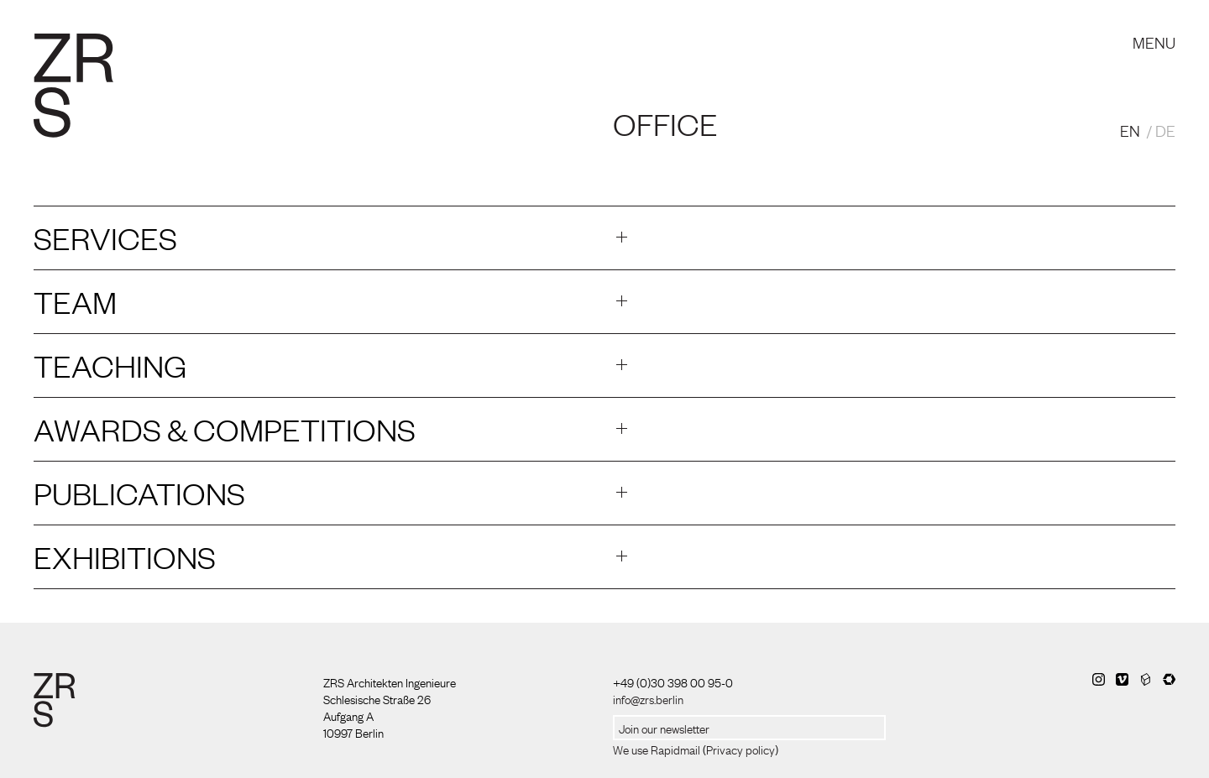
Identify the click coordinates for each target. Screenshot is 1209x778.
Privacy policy (740, 748)
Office (665, 123)
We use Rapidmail (656, 748)
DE (1165, 130)
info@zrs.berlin (648, 698)
